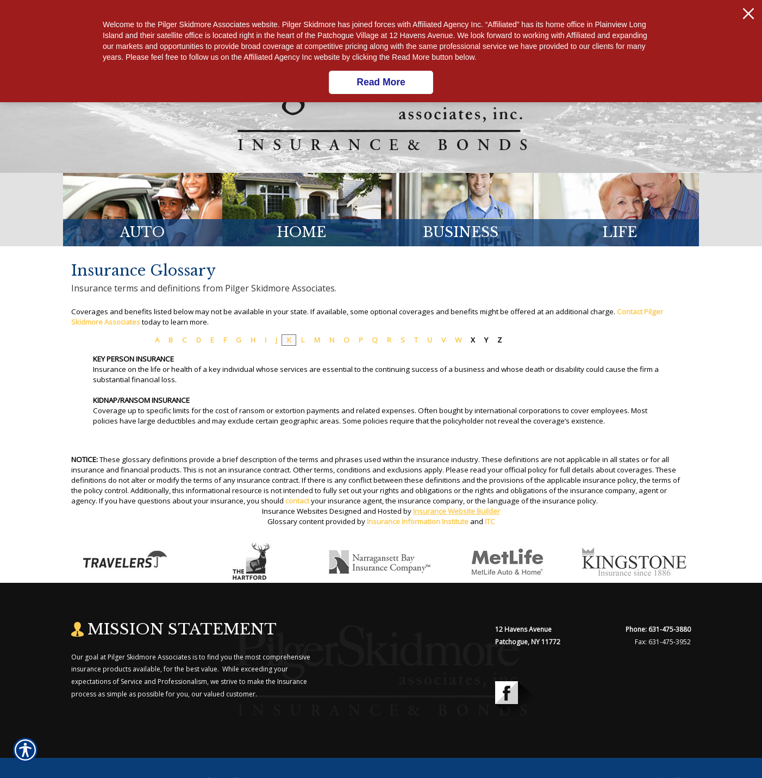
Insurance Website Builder (456, 511)
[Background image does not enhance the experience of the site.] (142, 209)
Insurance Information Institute (418, 521)
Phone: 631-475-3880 (658, 629)
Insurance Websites (295, 511)
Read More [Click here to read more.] (381, 82)
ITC (490, 521)
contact (297, 501)
